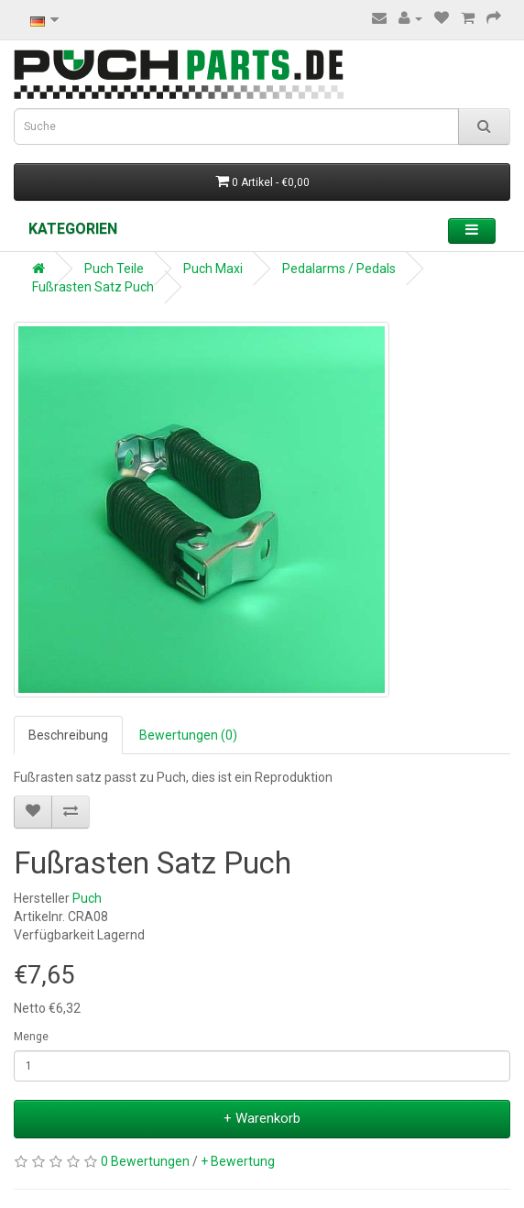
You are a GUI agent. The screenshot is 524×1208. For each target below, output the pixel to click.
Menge (31, 1036)
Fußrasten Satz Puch (93, 287)
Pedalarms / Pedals (339, 268)
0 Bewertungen (145, 1161)
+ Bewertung (238, 1161)
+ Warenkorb (262, 1118)
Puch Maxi (213, 268)
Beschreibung (68, 735)
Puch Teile (114, 268)
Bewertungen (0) (188, 735)
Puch (87, 898)
